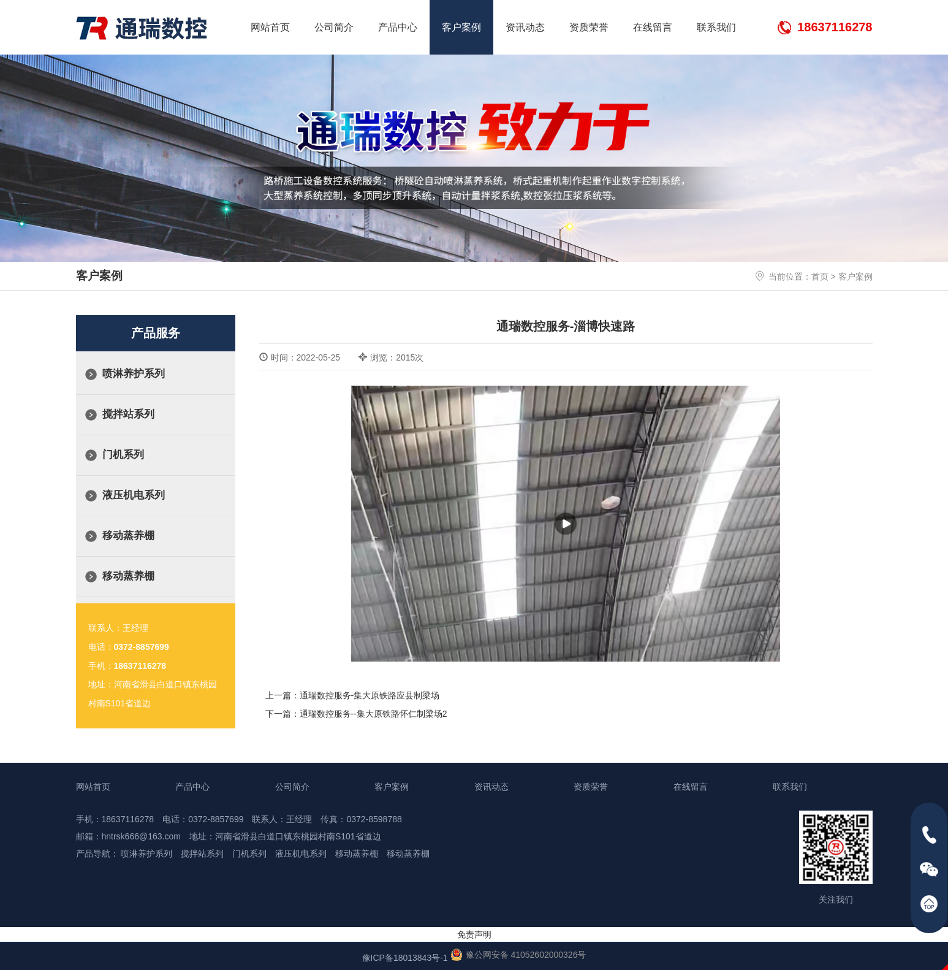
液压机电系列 (133, 495)
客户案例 (461, 27)
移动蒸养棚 (128, 535)
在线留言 (652, 27)
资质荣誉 (589, 27)
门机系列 (123, 454)
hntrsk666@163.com (141, 836)
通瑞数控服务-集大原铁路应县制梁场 (370, 695)
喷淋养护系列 (133, 374)
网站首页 (270, 27)
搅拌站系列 (128, 414)
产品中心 (397, 27)
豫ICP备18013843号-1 (405, 958)
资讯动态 (525, 27)
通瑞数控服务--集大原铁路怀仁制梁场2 (373, 714)
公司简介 (334, 27)
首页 (820, 276)
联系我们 (716, 27)
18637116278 (834, 27)
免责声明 (474, 934)
